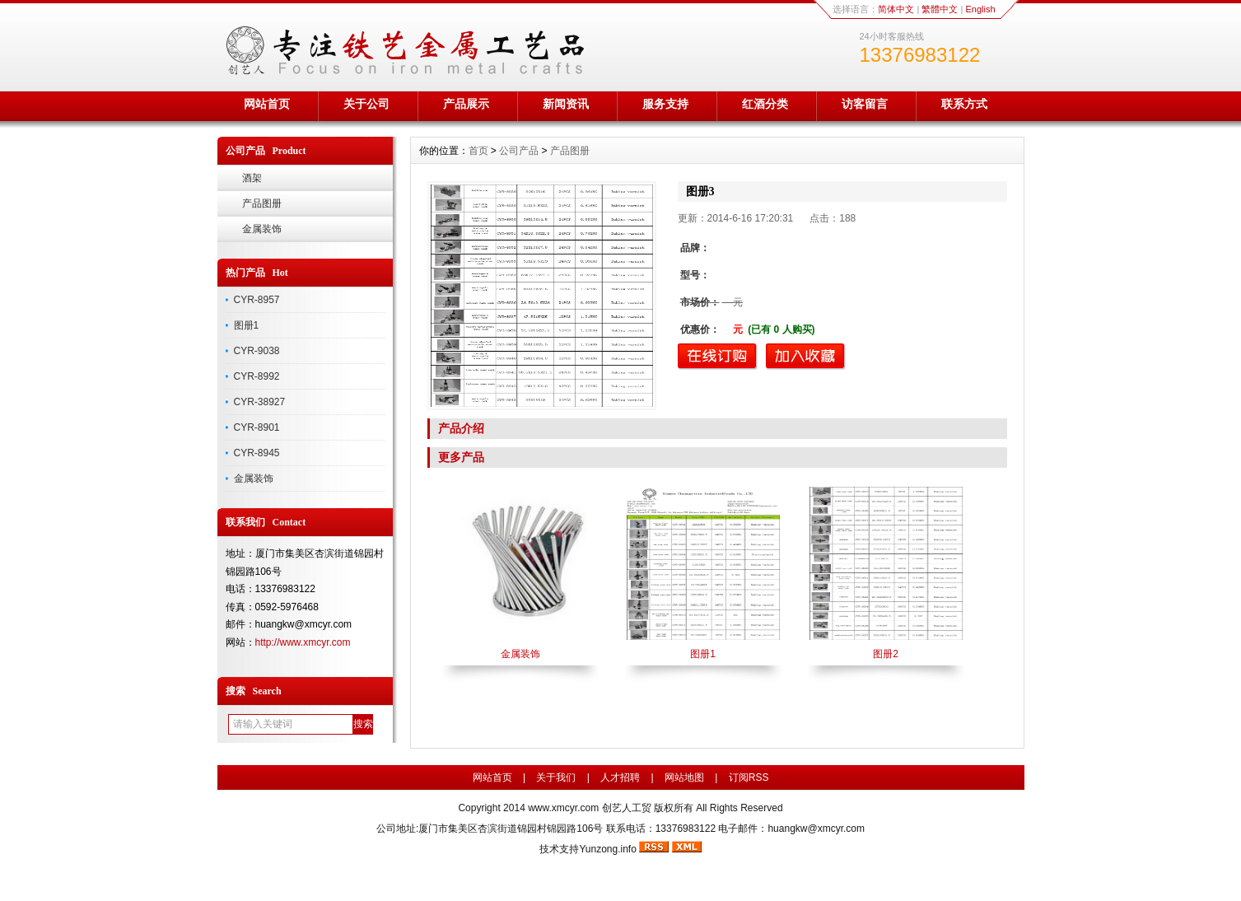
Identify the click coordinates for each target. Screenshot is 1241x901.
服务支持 (665, 103)
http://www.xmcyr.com (303, 642)
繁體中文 (939, 9)
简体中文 (896, 9)
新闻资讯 (566, 103)
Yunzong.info (607, 849)
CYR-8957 (257, 300)
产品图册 (262, 203)
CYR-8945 (257, 453)
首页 (478, 150)
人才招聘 (620, 777)
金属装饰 (262, 229)
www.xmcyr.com (563, 808)
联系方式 (964, 103)
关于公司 (366, 103)
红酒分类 (765, 103)
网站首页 (267, 103)
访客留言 (865, 103)
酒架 (252, 178)
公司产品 (519, 150)
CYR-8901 (257, 427)
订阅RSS (749, 777)
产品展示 (466, 103)
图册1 (246, 325)
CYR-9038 (257, 351)
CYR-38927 (260, 402)
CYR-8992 (257, 376)
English (980, 9)
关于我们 (556, 777)
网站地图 (684, 777)
